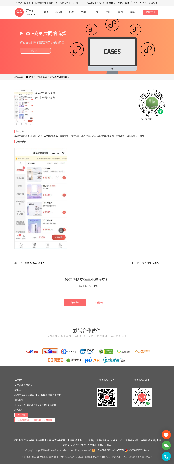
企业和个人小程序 (84, 440)
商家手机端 (95, 3)
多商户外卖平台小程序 (63, 440)
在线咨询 (21, 415)
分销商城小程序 (43, 440)
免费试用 (75, 302)
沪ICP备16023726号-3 (137, 450)
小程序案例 (41, 77)
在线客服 (124, 3)
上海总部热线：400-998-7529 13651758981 (35, 420)
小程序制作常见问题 (24, 395)
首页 (15, 440)
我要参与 (35, 50)
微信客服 (110, 3)
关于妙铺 (18, 385)
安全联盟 (41, 405)
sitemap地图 (20, 405)
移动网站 (153, 3)
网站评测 (51, 405)
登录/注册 (150, 12)
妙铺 (29, 10)
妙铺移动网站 (104, 445)
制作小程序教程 (42, 395)
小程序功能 (116, 440)
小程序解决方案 (130, 440)
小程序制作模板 (101, 440)
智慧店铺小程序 (26, 440)
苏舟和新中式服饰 (151, 263)
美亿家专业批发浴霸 (60, 77)
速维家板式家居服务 (35, 263)
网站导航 (31, 405)
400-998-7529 (139, 3)
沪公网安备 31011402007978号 (108, 450)
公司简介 (28, 385)
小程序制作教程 (147, 440)
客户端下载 (55, 395)
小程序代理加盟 (78, 445)
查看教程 (99, 302)
